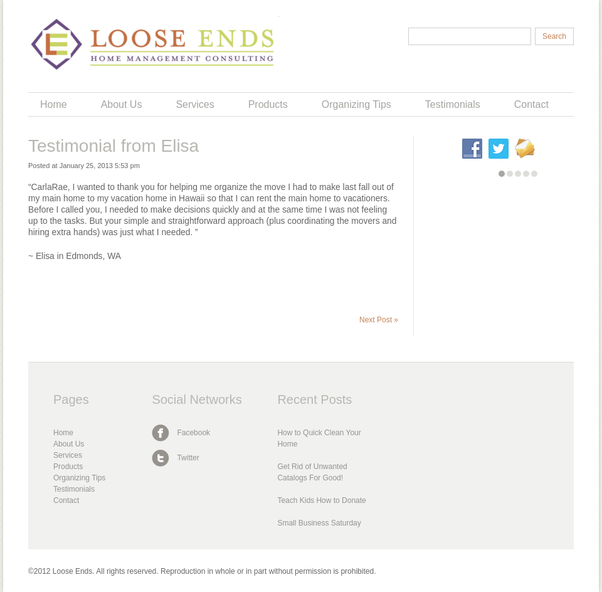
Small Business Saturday (319, 523)
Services (195, 104)
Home (53, 104)
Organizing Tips (356, 104)
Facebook (193, 432)
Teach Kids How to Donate (321, 500)
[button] (502, 174)
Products (268, 104)
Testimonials (452, 104)
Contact (531, 104)
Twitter (188, 457)
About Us (121, 104)
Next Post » (378, 319)
